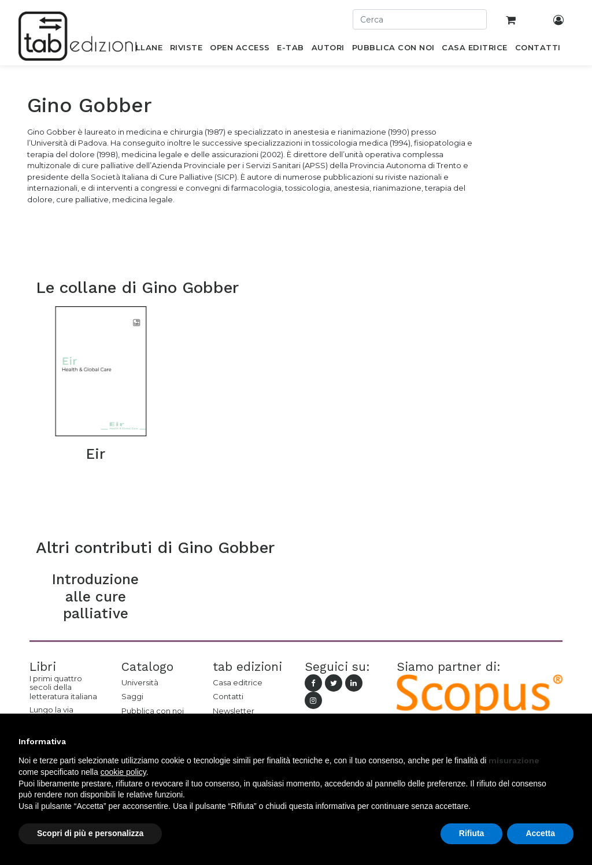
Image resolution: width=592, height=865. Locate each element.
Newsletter (233, 710)
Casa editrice (237, 682)
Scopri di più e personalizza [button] (90, 833)
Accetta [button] (540, 833)
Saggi (132, 696)
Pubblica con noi (152, 710)
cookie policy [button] (123, 772)
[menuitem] (142, 50)
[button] (567, 741)
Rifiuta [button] (471, 833)
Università (139, 682)
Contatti (228, 696)
